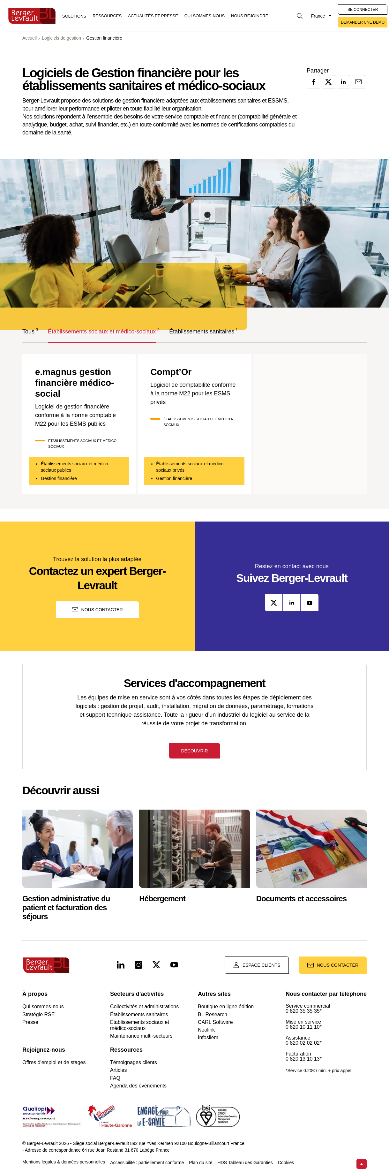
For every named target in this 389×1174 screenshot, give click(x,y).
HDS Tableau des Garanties (245, 1162)
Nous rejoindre (249, 15)
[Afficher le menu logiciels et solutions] (74, 16)
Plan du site (200, 1162)
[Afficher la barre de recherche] (299, 16)
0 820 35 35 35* (304, 1011)
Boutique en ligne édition (226, 1006)
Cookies (286, 1162)
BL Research (212, 1014)
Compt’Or (170, 372)
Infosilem (208, 1037)
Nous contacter (97, 609)
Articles (118, 1070)
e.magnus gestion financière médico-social (74, 383)
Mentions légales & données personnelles (63, 1162)
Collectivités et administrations (144, 1006)
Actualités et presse (153, 15)
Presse (30, 1022)
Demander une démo (363, 22)
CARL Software (215, 1022)
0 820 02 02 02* (304, 1043)
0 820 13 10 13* (304, 1059)
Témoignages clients (133, 1062)
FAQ (115, 1078)
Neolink (206, 1030)
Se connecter (363, 9)
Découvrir (194, 750)
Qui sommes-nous (204, 15)
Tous (28, 331)
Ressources (107, 15)
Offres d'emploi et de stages (54, 1062)
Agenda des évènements (138, 1085)
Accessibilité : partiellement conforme (147, 1162)
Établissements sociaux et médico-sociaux (102, 331)
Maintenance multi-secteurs (141, 1036)
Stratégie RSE (38, 1014)
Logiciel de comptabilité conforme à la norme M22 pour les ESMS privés (193, 393)
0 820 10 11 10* (304, 1027)
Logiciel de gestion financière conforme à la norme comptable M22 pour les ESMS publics (75, 415)
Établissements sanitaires (201, 331)
